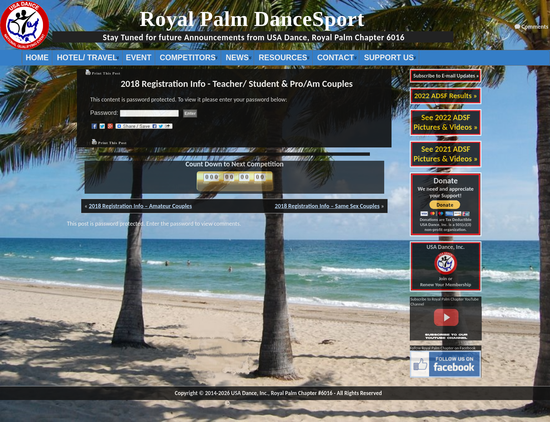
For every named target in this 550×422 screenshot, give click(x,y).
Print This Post (106, 73)
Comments (535, 26)
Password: (134, 112)
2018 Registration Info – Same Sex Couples (327, 206)
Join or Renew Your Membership (445, 266)
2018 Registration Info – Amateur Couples (140, 206)
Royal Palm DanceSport (252, 19)
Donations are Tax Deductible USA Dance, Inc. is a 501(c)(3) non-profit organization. (445, 224)
